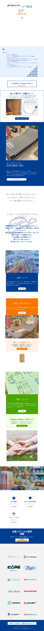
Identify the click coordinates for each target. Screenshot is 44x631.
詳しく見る (22, 288)
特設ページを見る (22, 348)
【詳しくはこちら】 (26, 60)
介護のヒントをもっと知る (22, 118)
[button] (8, 107)
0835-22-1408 (21, 14)
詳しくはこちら (22, 85)
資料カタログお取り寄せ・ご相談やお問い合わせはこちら (22, 623)
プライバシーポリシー (22, 626)
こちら (36, 58)
